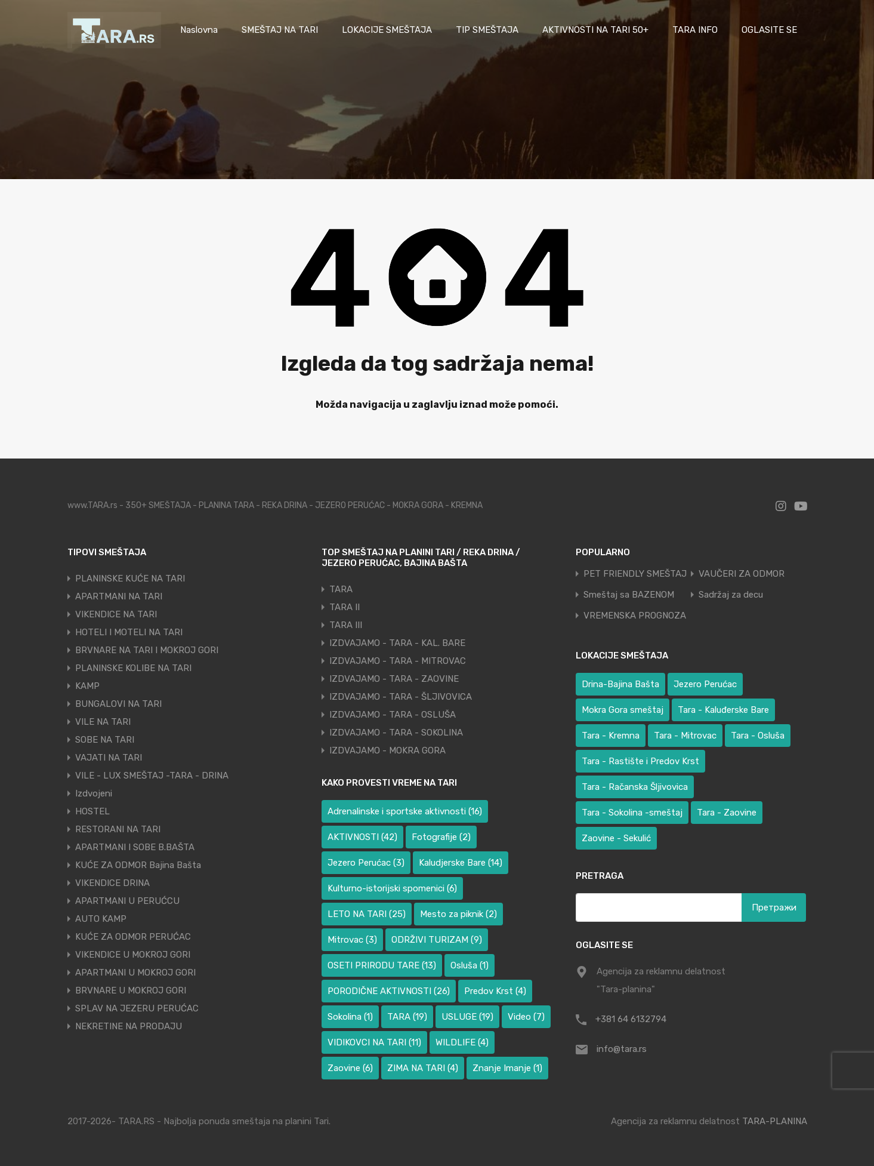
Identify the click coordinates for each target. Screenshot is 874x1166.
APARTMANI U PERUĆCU (127, 901)
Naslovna (199, 29)
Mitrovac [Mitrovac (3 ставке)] (352, 939)
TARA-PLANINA (774, 1121)
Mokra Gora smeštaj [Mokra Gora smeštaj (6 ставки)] (622, 709)
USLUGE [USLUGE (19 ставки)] (467, 1016)
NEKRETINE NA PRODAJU (128, 1026)
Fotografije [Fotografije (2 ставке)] (441, 837)
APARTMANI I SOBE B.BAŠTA (134, 847)
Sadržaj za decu (731, 594)
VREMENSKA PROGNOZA (634, 615)
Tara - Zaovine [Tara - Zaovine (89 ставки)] (726, 812)
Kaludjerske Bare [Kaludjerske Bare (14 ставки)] (460, 862)
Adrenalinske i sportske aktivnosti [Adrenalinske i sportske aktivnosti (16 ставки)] (405, 811)
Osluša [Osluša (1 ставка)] (469, 965)
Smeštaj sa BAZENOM (628, 594)
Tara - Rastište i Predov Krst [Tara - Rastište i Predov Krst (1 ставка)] (640, 761)
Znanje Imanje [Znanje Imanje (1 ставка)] (507, 1068)
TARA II (344, 607)
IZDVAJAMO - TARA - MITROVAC (397, 661)
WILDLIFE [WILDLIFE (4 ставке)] (462, 1042)
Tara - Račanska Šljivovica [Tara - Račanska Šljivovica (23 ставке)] (635, 787)
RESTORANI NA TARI (117, 829)
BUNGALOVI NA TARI (118, 704)
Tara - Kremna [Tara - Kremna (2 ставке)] (611, 735)
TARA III (345, 625)
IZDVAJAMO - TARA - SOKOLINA (396, 732)
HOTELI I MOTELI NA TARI (129, 632)
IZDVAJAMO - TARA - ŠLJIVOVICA (400, 696)
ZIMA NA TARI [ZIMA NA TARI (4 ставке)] (422, 1068)
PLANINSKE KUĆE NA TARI (130, 578)
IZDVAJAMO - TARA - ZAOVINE (394, 678)
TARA (341, 589)
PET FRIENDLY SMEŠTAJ (635, 574)
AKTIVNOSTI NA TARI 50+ (595, 29)
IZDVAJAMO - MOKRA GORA (387, 750)
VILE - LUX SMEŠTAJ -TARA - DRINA (151, 775)
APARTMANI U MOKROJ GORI (135, 972)
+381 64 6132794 (630, 1019)
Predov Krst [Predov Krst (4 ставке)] (495, 991)
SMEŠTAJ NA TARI (280, 29)
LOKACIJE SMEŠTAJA (387, 29)
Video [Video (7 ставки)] (526, 1016)
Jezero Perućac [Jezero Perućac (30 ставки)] (705, 684)
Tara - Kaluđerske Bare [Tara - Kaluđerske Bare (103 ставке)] (723, 709)
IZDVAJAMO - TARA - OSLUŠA (392, 714)
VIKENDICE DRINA (112, 883)
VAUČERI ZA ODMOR (742, 574)
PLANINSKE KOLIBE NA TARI (133, 668)
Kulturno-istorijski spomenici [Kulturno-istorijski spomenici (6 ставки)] (392, 888)
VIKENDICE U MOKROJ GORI (132, 954)
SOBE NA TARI (104, 739)
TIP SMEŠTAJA (487, 29)
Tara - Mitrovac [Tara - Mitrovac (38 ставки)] (685, 735)
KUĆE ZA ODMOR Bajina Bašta (138, 865)
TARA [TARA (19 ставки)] (407, 1016)
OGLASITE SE (769, 29)
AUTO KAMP (100, 918)
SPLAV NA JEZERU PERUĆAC (137, 1008)
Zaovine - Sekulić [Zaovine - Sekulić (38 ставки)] (616, 838)
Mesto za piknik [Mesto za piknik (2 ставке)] (458, 914)
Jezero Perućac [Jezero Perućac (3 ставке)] (366, 862)
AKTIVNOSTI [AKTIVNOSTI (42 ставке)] (362, 837)
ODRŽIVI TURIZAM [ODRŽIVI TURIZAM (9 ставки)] (436, 939)
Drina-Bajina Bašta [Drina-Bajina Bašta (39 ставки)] (620, 684)
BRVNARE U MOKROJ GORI (130, 990)
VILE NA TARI (103, 721)
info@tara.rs (622, 1049)
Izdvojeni (93, 793)
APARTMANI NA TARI (118, 596)
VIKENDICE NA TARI (116, 614)
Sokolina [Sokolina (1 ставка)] (350, 1016)
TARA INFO (695, 29)
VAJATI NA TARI (108, 757)
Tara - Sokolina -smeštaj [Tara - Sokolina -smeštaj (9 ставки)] (632, 812)
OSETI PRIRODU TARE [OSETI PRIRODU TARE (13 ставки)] (382, 965)
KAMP (87, 686)
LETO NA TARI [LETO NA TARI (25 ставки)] (367, 914)
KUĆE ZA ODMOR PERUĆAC (133, 936)
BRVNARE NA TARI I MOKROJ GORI (146, 650)
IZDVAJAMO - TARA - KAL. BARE (397, 643)
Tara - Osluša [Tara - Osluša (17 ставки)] (758, 735)
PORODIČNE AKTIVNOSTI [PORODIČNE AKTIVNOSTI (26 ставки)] (389, 991)
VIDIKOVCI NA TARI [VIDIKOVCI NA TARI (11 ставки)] (374, 1042)
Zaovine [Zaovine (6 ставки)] (350, 1068)
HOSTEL (92, 811)
